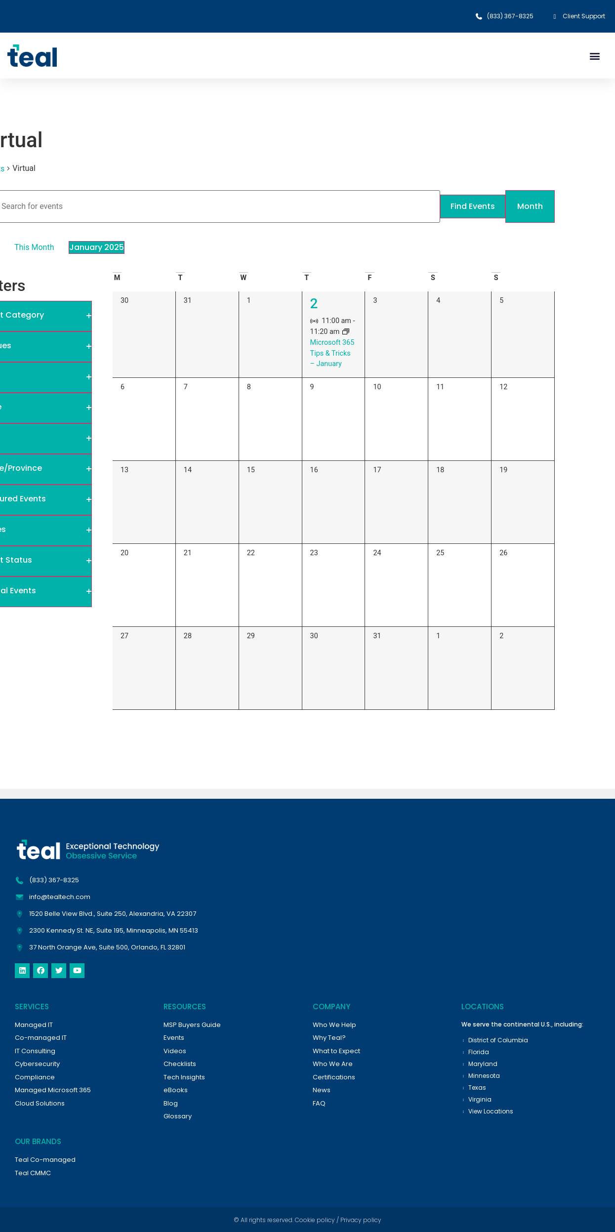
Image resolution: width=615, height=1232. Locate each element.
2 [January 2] (314, 303)
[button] (594, 55)
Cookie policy (315, 1220)
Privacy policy (360, 1220)
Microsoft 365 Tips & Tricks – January (332, 353)
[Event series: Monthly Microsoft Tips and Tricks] (345, 332)
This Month (34, 247)
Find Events (472, 206)
